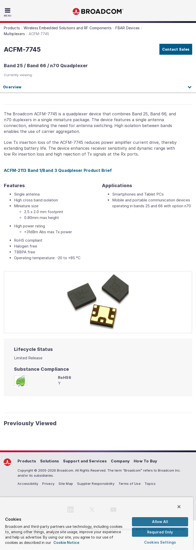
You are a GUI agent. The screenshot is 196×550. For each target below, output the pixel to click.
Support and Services (85, 461)
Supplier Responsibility (95, 484)
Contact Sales (175, 49)
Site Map (65, 484)
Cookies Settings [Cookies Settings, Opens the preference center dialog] (160, 542)
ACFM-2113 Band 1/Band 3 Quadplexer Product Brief (58, 170)
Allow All (160, 521)
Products (27, 461)
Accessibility (28, 484)
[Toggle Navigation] (8, 12)
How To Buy (145, 461)
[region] (96, 523)
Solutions (49, 461)
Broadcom (98, 12)
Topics (150, 484)
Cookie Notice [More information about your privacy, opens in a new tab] (66, 542)
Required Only (160, 532)
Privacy (48, 484)
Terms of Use (129, 484)
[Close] (179, 506)
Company (120, 461)
